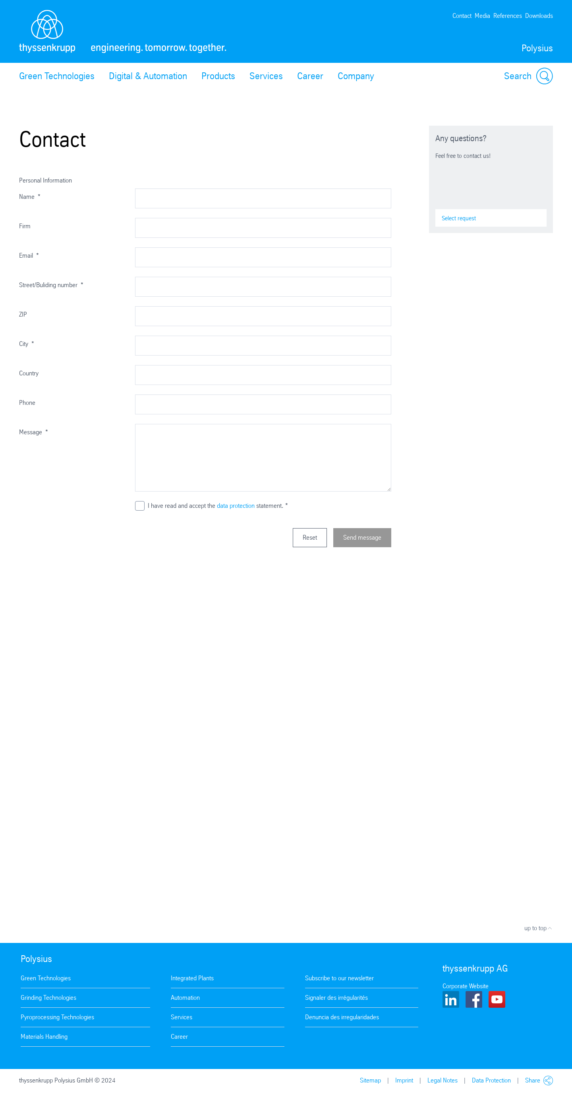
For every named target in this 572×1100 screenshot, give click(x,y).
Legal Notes (442, 1080)
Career (310, 76)
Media (482, 15)
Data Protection (491, 1080)
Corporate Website (466, 986)
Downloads (539, 15)
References (507, 15)
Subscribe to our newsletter (339, 978)
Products (218, 76)
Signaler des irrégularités (336, 997)
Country (29, 373)
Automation (185, 997)
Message (33, 432)
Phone (27, 402)
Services (266, 76)
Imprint (404, 1080)
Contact (462, 15)
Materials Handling (44, 1036)
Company (356, 76)
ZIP (23, 314)
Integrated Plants (192, 978)
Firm (25, 226)
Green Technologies (57, 76)
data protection (236, 505)
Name (30, 196)
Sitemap (370, 1080)
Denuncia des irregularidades (342, 1017)
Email (29, 255)
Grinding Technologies (48, 997)
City (26, 344)
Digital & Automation (148, 76)
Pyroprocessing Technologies (57, 1017)
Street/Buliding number (51, 285)
